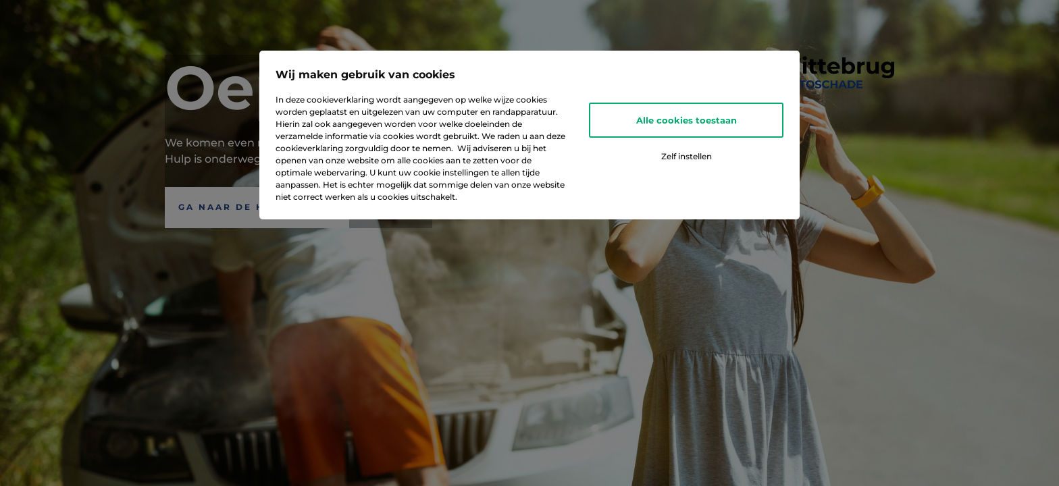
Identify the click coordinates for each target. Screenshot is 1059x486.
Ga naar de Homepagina (257, 207)
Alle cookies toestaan (686, 120)
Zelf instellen (686, 156)
